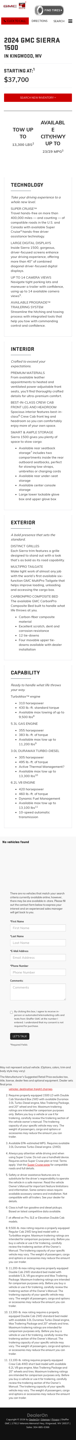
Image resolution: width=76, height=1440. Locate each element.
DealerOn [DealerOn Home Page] (34, 1419)
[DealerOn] (37, 1415)
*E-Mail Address (19, 951)
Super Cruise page (38, 1164)
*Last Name (17, 936)
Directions (39, 21)
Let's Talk (20, 1036)
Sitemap (45, 1419)
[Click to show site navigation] (70, 21)
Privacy (55, 1419)
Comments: (16, 980)
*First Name (17, 921)
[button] (15, 21)
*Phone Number (19, 965)
